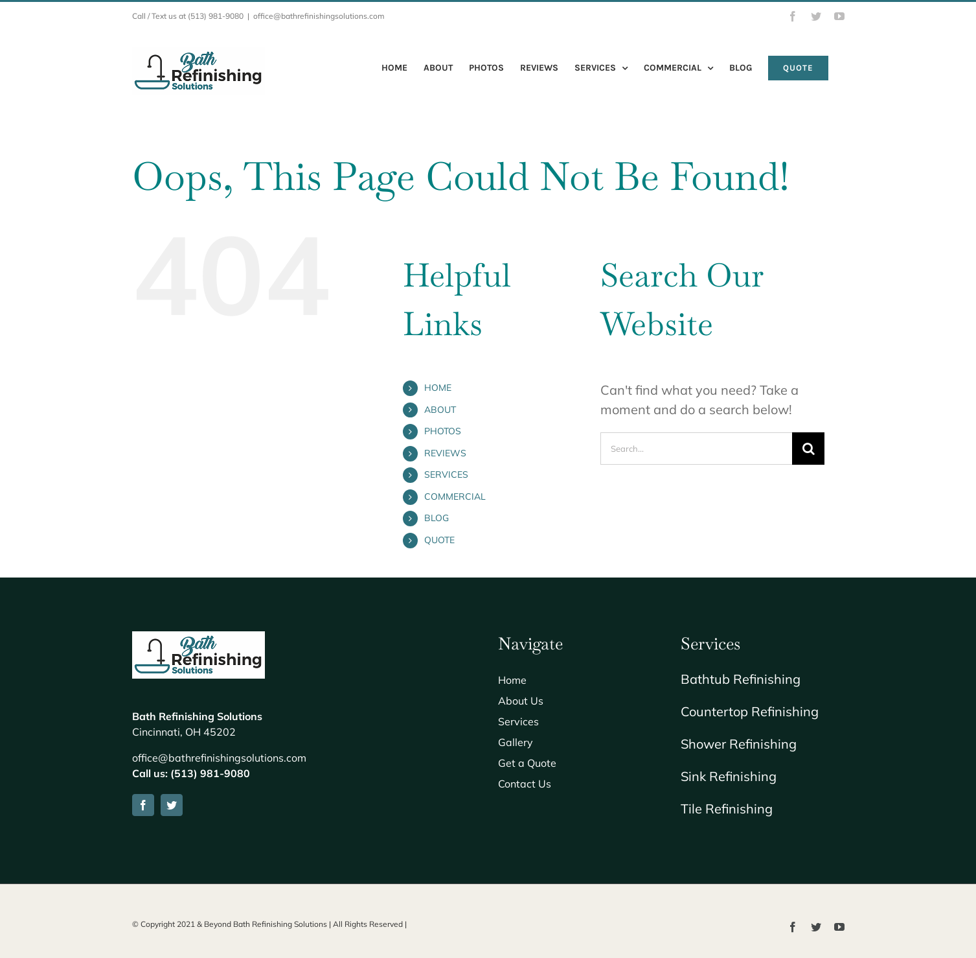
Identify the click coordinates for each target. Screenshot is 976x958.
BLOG (436, 518)
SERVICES (446, 474)
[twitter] (172, 805)
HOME (437, 387)
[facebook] (143, 805)
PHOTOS (442, 431)
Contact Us (524, 783)
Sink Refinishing (729, 776)
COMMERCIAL (455, 496)
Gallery (515, 742)
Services (518, 721)
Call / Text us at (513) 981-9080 (188, 16)
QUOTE (439, 540)
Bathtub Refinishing (740, 679)
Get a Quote (527, 762)
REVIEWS (445, 453)
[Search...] (696, 448)
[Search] (808, 448)
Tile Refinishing (727, 808)
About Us (520, 700)
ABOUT (440, 409)
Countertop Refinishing (750, 711)
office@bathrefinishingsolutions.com (319, 16)
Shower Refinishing (739, 744)
